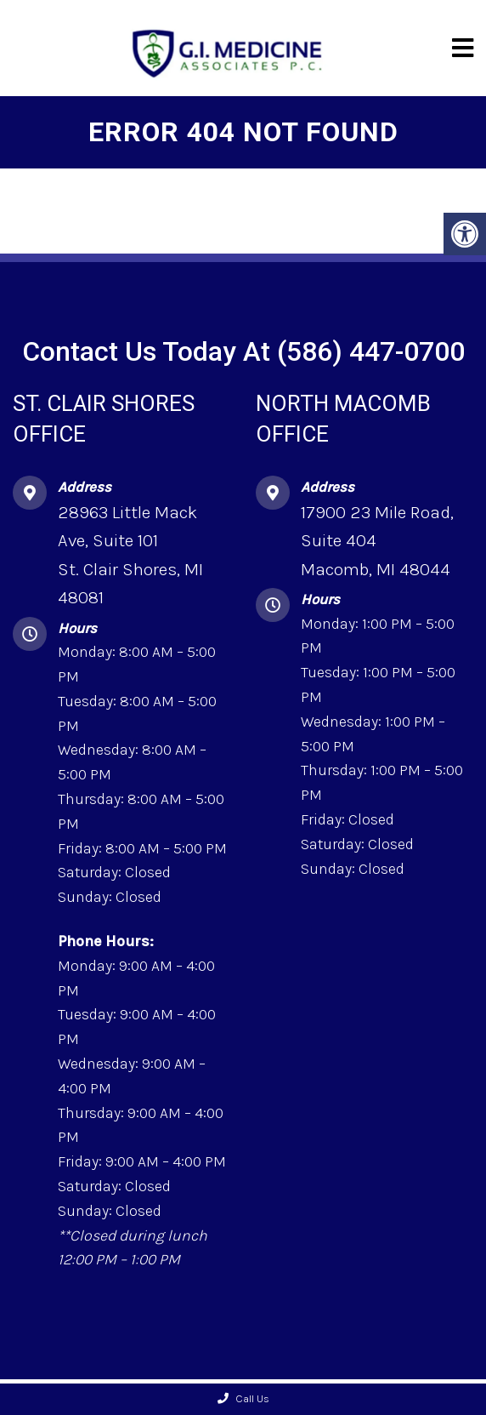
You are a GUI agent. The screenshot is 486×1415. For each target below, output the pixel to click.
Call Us (243, 1398)
